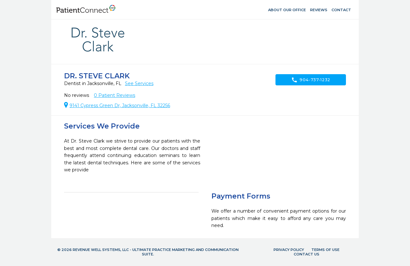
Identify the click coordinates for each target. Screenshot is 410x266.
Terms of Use (325, 249)
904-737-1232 (310, 80)
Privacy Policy (289, 249)
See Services (139, 83)
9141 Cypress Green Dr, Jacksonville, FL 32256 (120, 105)
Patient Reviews (114, 95)
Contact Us (306, 254)
